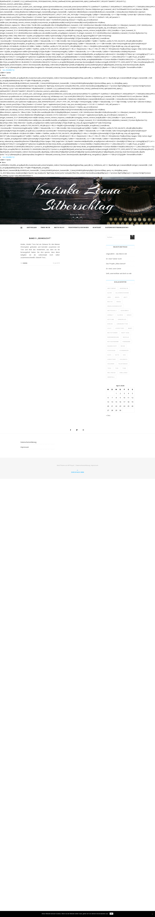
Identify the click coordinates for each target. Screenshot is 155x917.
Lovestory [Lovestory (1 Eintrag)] (119, 328)
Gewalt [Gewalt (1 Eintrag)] (110, 315)
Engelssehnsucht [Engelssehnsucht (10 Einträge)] (114, 306)
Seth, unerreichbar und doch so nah (118, 273)
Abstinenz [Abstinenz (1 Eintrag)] (111, 288)
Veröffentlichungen (78, 227)
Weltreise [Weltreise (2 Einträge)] (111, 372)
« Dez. (108, 415)
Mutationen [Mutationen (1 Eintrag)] (112, 332)
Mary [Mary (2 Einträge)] (130, 328)
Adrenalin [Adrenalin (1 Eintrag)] (124, 288)
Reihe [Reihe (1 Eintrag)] (123, 346)
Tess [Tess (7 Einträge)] (109, 368)
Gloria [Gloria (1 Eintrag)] (120, 315)
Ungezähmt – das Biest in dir (116, 254)
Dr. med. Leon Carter (113, 268)
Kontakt (97, 227)
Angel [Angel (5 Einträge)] (117, 297)
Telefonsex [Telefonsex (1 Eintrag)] (123, 364)
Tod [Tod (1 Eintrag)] (116, 368)
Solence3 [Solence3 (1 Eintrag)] (123, 359)
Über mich (45, 227)
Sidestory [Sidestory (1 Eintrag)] (111, 359)
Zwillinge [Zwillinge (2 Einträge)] (124, 372)
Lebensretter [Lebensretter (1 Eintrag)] (122, 324)
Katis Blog (59, 227)
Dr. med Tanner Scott (114, 259)
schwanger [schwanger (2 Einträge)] (124, 350)
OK (111, 913)
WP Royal (71, 465)
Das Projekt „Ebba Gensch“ (116, 263)
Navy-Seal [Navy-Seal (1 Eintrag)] (125, 332)
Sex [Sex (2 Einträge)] (124, 355)
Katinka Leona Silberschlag (77, 197)
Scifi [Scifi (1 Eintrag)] (109, 355)
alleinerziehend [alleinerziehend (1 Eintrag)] (122, 293)
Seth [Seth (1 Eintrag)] (117, 355)
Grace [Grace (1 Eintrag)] (129, 315)
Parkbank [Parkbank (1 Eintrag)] (126, 341)
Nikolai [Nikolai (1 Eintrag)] (126, 337)
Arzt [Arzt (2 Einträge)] (126, 297)
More (4, 75)
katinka (25, 263)
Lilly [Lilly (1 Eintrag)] (109, 328)
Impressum (24, 447)
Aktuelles (32, 227)
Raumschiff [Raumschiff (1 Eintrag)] (112, 346)
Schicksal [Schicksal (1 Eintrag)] (111, 350)
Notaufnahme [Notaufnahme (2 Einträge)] (113, 341)
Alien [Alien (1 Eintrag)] (109, 293)
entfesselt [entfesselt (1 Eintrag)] (112, 310)
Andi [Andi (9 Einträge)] (109, 297)
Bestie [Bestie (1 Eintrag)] (110, 301)
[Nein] (152, 914)
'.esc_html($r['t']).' (8, 70)
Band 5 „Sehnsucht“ (40, 238)
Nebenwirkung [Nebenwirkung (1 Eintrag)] (113, 337)
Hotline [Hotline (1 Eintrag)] (110, 319)
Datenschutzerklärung (116, 227)
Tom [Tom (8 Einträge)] (124, 368)
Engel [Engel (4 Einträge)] (119, 301)
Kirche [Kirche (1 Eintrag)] (110, 324)
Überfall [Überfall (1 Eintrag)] (111, 377)
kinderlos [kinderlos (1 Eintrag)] (122, 319)
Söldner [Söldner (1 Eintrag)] (110, 364)
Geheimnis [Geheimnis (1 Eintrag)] (125, 310)
